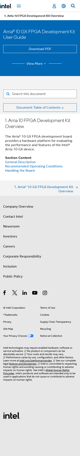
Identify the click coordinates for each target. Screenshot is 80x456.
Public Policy (13, 276)
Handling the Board (20, 170)
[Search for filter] (40, 94)
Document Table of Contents (38, 107)
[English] (63, 6)
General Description (20, 162)
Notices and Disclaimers (22, 363)
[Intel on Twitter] (15, 293)
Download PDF (40, 49)
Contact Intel (13, 216)
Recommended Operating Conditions (34, 166)
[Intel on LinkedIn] (25, 293)
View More (36, 64)
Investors (10, 236)
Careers (9, 246)
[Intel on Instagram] (45, 293)
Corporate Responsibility (22, 256)
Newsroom (11, 226)
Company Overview (18, 206)
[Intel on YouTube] (35, 293)
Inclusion (10, 266)
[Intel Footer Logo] (11, 415)
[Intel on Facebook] (4, 293)
